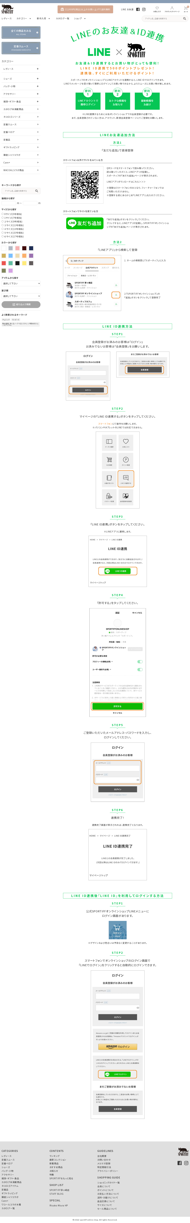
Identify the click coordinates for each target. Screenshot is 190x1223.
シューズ (7, 78)
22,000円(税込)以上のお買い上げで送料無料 (85, 9)
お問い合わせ (104, 1159)
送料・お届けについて (107, 1197)
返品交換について (106, 1201)
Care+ (6, 162)
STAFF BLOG (57, 1193)
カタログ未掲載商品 (13, 109)
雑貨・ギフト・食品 (12, 101)
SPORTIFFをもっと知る (61, 1178)
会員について (103, 1186)
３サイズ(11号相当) (14, 225)
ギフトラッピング (11, 147)
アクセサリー (9, 93)
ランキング (55, 1155)
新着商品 (54, 1163)
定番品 (6, 139)
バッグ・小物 (9, 86)
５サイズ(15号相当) (14, 232)
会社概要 (102, 1155)
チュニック (6, 319)
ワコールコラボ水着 (11, 1204)
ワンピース (16, 319)
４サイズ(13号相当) (14, 228)
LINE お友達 (127, 9)
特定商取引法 (104, 1167)
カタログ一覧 (8, 1208)
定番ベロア (9, 132)
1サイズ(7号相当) (13, 217)
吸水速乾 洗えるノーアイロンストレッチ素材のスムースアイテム (20, 324)
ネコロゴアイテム (10, 1185)
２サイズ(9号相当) (13, 221)
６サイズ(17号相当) (14, 236)
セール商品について (107, 1208)
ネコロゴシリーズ (11, 116)
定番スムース (10, 124)
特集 (52, 1174)
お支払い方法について (108, 1193)
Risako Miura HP (59, 1205)
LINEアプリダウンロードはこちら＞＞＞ (126, 181)
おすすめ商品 (56, 1167)
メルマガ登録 (103, 1163)
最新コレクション (58, 1159)
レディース (8, 68)
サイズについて (104, 1205)
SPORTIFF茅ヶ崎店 (59, 1190)
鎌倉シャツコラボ (12, 154)
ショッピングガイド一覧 (108, 1182)
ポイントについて (105, 1190)
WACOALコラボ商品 (13, 170)
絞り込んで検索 (21, 304)
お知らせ (54, 1170)
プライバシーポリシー (107, 1170)
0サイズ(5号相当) (13, 214)
